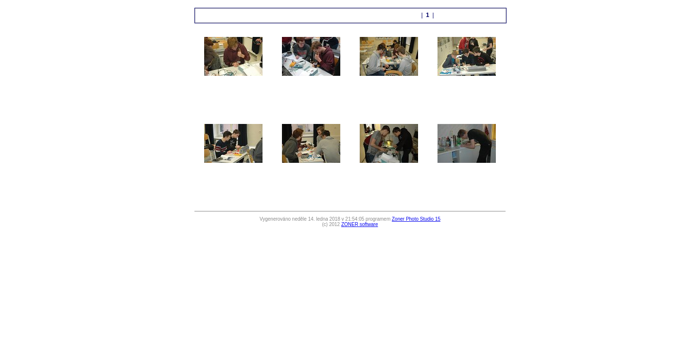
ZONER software (359, 224)
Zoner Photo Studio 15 (416, 219)
